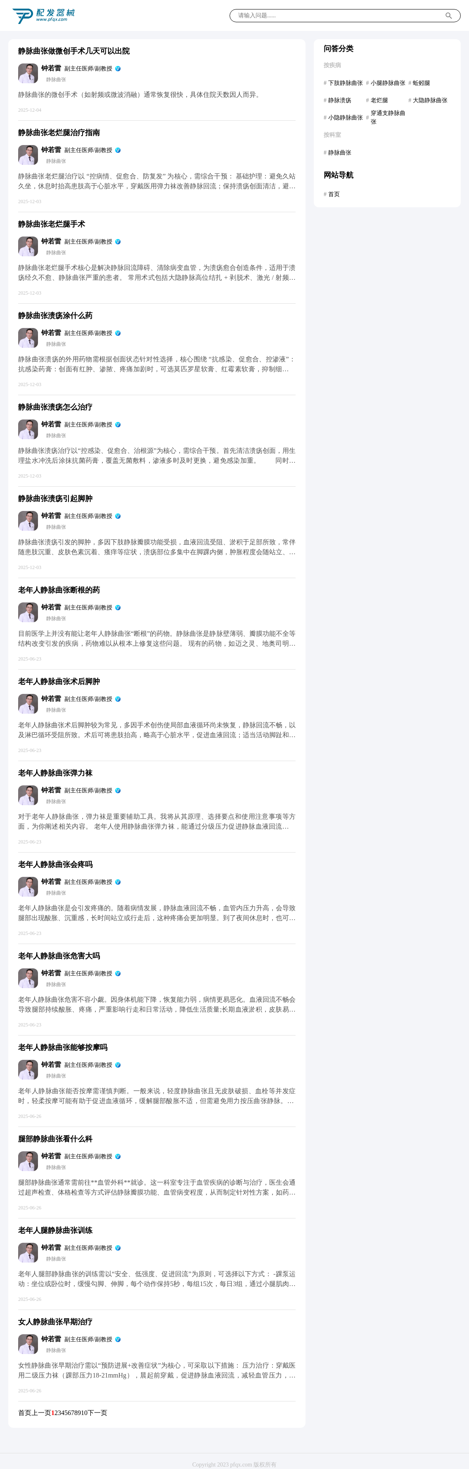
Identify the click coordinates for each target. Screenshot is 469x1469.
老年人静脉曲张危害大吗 (59, 956)
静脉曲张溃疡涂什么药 (55, 316)
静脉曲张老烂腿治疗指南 (59, 133)
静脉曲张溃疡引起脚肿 (55, 498)
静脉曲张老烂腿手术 (51, 224)
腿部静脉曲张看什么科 (55, 1139)
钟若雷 (51, 68)
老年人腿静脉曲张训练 (55, 1230)
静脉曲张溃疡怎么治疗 (55, 407)
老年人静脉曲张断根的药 (59, 590)
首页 (24, 1412)
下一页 (97, 1412)
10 (84, 1412)
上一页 (41, 1412)
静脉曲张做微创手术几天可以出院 (74, 51)
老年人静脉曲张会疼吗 (55, 864)
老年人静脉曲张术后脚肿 (59, 681)
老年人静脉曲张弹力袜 (55, 773)
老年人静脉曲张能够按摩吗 (62, 1047)
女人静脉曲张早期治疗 (55, 1322)
